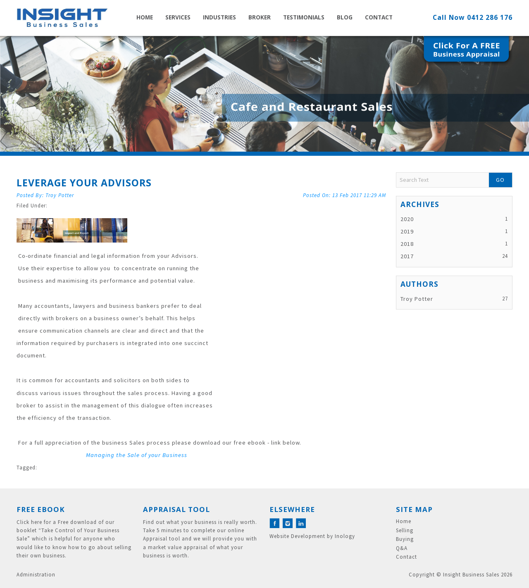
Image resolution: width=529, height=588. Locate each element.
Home (144, 17)
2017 (407, 256)
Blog (345, 17)
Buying (405, 539)
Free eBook (41, 509)
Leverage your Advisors (84, 182)
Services (178, 17)
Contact (379, 17)
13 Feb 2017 (359, 195)
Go (500, 179)
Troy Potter (59, 195)
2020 (407, 219)
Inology (345, 536)
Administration (36, 574)
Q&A (401, 548)
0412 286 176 (489, 17)
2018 (407, 244)
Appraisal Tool (176, 509)
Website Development (297, 536)
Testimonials (303, 17)
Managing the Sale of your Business (136, 455)
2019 (407, 231)
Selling (404, 530)
